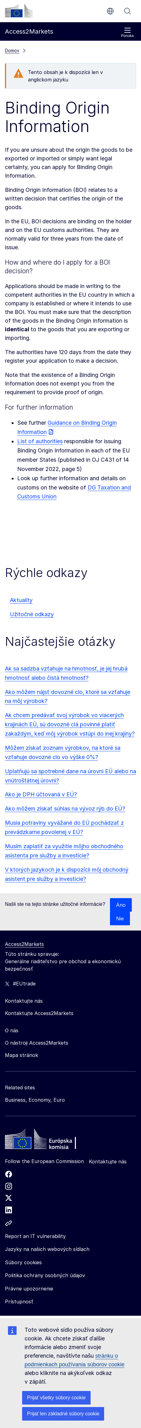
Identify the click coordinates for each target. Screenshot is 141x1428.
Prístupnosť (19, 1301)
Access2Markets (24, 944)
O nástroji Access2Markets (36, 1043)
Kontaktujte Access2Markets (39, 1013)
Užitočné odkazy (32, 614)
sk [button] (110, 11)
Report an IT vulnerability (35, 1236)
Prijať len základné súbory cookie (63, 1413)
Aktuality (21, 600)
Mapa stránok (21, 1055)
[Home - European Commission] (49, 1141)
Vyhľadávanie (127, 11)
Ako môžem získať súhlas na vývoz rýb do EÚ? (65, 808)
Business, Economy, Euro (35, 1100)
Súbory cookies (23, 1262)
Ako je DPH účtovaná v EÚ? (41, 794)
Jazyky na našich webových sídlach (47, 1249)
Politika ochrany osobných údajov (45, 1275)
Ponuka (127, 32)
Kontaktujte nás (108, 1161)
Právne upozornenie (29, 1289)
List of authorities (40, 441)
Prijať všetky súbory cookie (56, 1397)
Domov (12, 50)
